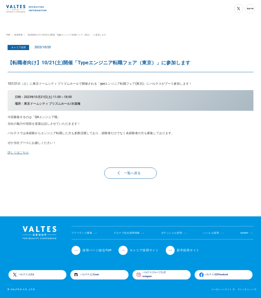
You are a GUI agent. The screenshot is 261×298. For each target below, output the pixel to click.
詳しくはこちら (18, 152)
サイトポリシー (245, 289)
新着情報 (18, 35)
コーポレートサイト (221, 289)
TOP (8, 35)
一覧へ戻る (129, 173)
